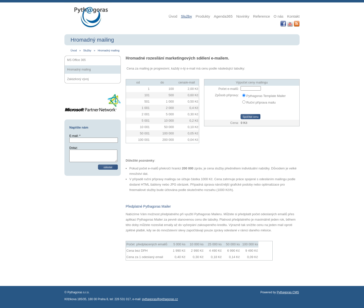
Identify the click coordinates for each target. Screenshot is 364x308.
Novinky (242, 16)
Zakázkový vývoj (78, 79)
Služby (186, 16)
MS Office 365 (76, 60)
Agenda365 (223, 16)
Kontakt (293, 16)
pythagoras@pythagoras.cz (160, 299)
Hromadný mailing (109, 50)
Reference (261, 16)
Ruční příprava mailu (261, 102)
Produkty (203, 16)
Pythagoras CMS (288, 292)
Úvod (173, 16)
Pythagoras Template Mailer (266, 96)
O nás (278, 16)
